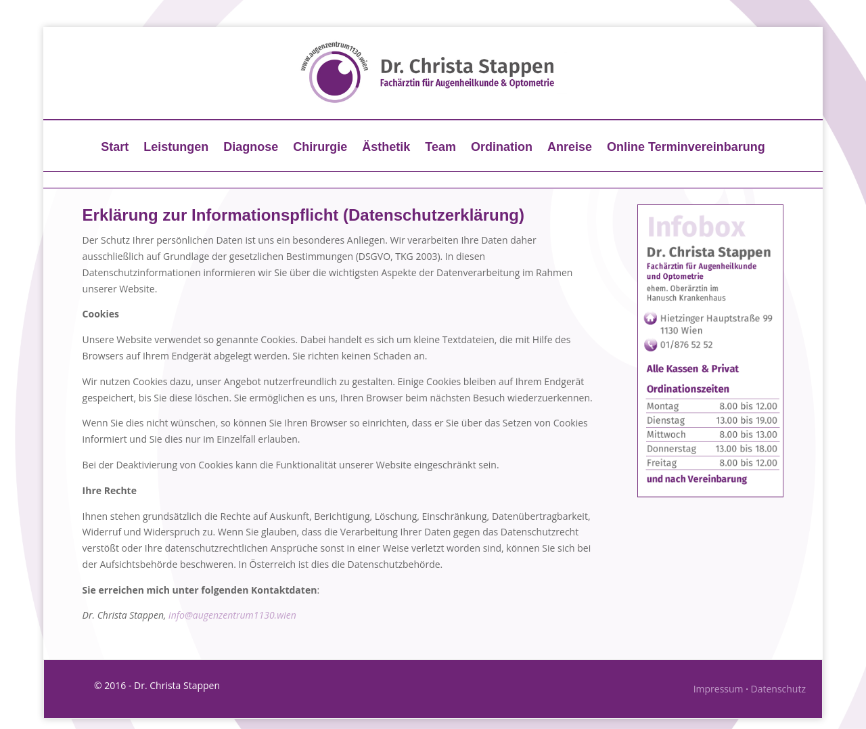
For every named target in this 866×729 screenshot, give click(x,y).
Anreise (569, 148)
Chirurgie (320, 148)
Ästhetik (386, 148)
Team (440, 148)
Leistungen (175, 148)
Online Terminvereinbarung (686, 148)
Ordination (501, 148)
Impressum (718, 688)
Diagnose (250, 148)
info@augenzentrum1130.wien (232, 615)
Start (115, 148)
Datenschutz (778, 688)
